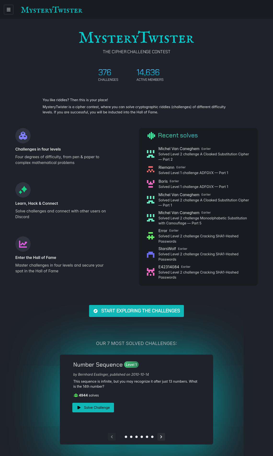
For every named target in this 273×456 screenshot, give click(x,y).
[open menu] (8, 9)
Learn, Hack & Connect (36, 203)
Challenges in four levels (38, 149)
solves (86, 395)
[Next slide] (161, 437)
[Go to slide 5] (142, 437)
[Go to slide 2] (126, 437)
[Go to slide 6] (147, 437)
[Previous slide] (112, 437)
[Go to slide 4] (136, 437)
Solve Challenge (93, 407)
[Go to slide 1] (120, 437)
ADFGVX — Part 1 (213, 173)
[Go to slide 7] (152, 437)
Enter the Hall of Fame (35, 257)
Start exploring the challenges (136, 311)
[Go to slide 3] (131, 437)
